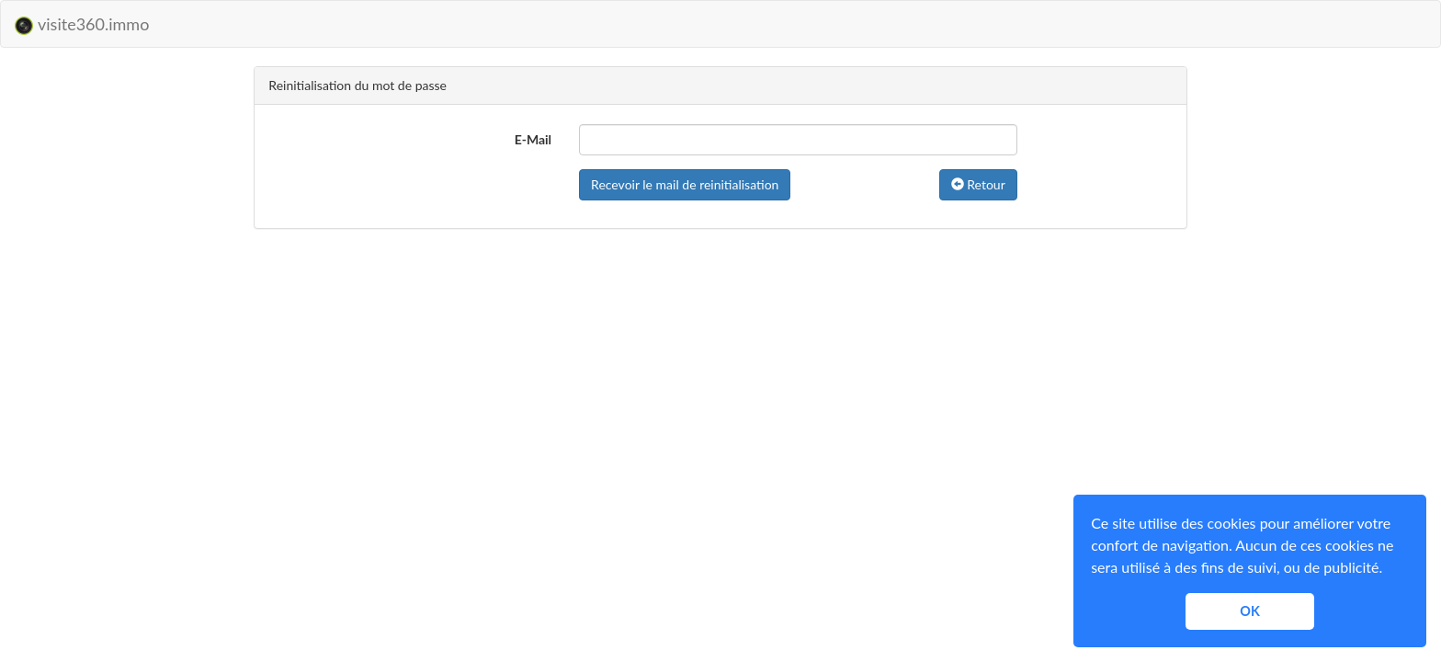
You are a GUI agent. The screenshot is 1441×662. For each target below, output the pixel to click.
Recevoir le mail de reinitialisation (684, 184)
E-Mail (533, 139)
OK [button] (1250, 611)
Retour (978, 184)
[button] (1388, 570)
